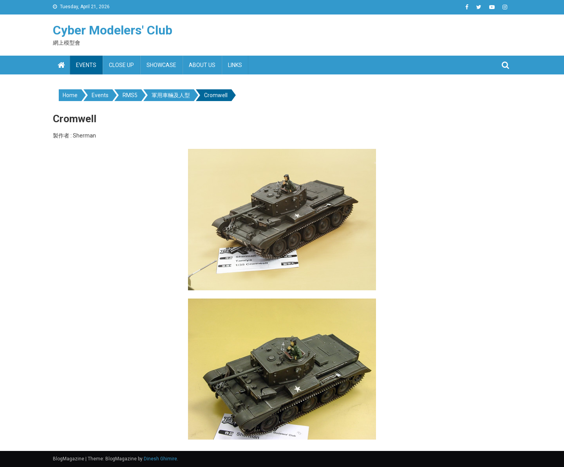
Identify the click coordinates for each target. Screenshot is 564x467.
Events (86, 65)
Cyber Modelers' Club (112, 30)
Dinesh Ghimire (160, 459)
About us (202, 65)
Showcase (161, 65)
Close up (121, 65)
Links (235, 65)
